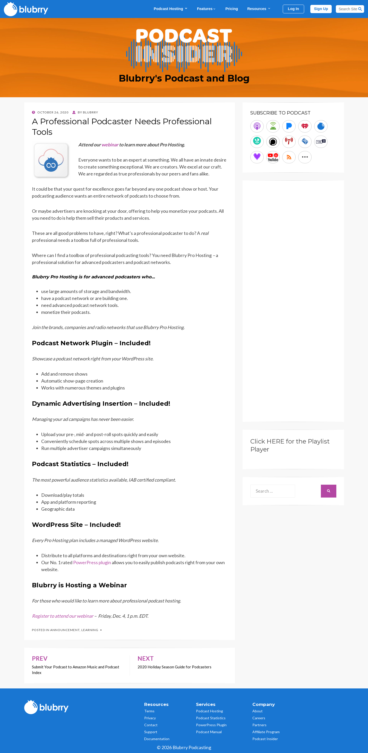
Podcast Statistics (211, 718)
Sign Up (321, 9)
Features (206, 9)
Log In (293, 9)
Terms (149, 711)
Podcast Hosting (171, 8)
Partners (259, 725)
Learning (89, 630)
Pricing (231, 9)
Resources (259, 8)
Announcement (65, 630)
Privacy (150, 718)
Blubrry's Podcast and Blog (184, 78)
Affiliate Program (266, 732)
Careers (258, 718)
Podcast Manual (209, 732)
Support (150, 732)
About (257, 711)
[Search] (350, 9)
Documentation (156, 739)
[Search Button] (360, 9)
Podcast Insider (265, 739)
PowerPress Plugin (211, 725)
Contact (151, 725)
